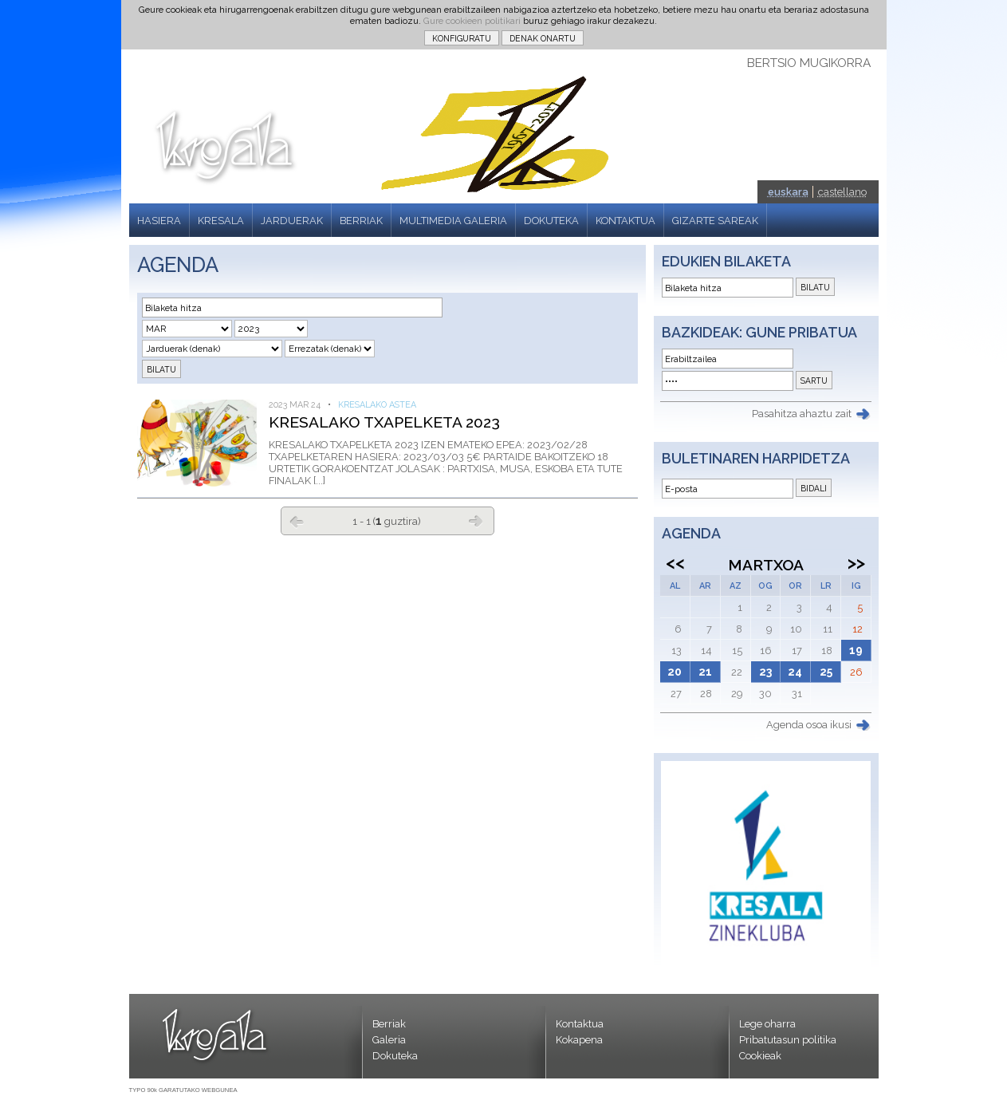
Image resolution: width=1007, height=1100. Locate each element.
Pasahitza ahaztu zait (802, 414)
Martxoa (766, 565)
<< (675, 562)
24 (795, 671)
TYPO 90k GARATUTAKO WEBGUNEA (183, 1090)
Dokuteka (395, 1056)
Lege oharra (767, 1024)
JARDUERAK (292, 221)
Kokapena (579, 1040)
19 (856, 650)
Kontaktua (580, 1024)
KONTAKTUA (625, 221)
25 (826, 671)
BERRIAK (361, 221)
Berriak (389, 1024)
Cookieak (760, 1056)
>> (856, 562)
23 (765, 671)
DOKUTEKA (551, 221)
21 (705, 671)
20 (674, 671)
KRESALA (221, 221)
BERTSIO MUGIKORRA (809, 63)
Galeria (389, 1040)
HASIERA (159, 221)
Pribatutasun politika (787, 1040)
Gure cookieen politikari (472, 20)
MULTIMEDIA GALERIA (453, 221)
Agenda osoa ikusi (809, 725)
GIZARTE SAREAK (715, 221)
